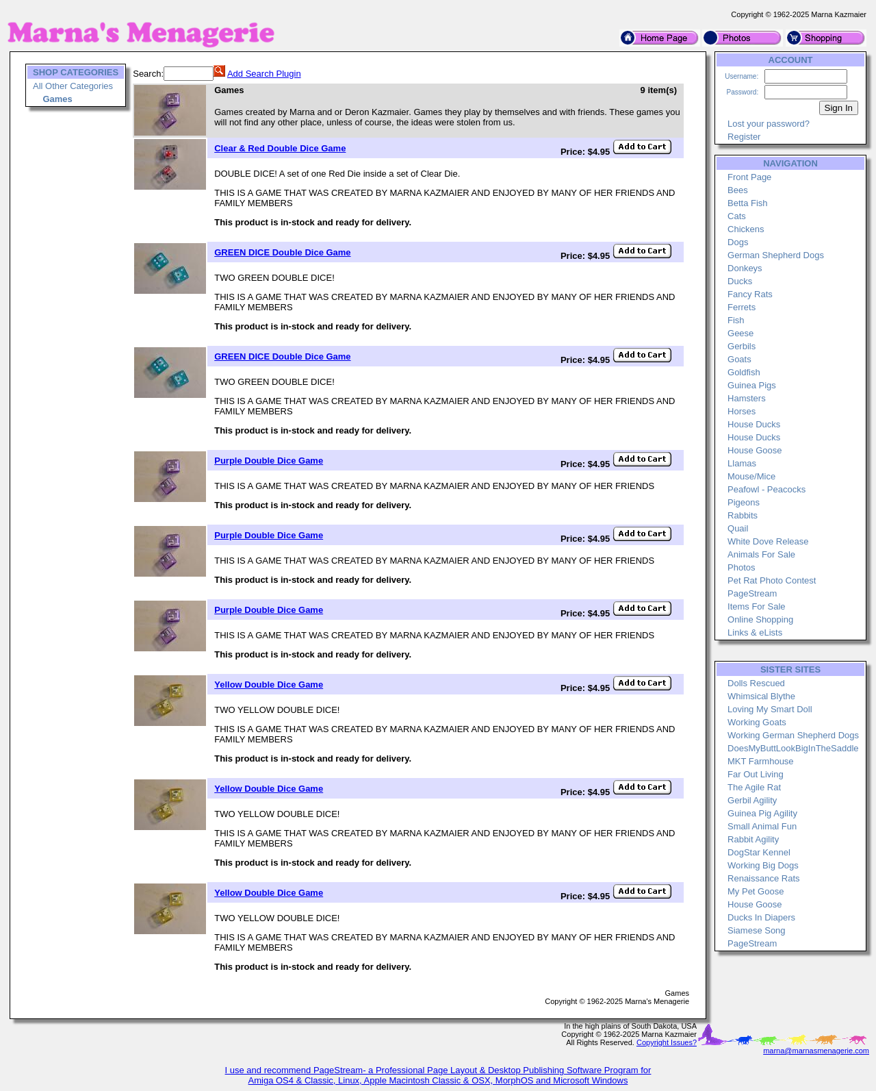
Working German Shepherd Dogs (793, 735)
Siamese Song (756, 930)
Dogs (737, 242)
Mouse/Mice (751, 476)
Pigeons (743, 502)
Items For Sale (756, 606)
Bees (737, 190)
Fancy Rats (750, 294)
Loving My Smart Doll (769, 709)
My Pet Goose (755, 891)
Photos (741, 567)
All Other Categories (73, 86)
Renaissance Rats (763, 878)
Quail (737, 528)
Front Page (749, 177)
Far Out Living (755, 774)
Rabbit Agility (753, 839)
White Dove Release (768, 541)
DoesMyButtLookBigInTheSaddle (793, 748)
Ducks (739, 281)
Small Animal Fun (762, 826)
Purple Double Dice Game (268, 460)
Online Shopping (760, 619)
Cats (736, 216)
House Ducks (753, 424)
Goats (739, 359)
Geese (740, 333)
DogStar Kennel (758, 852)
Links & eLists (754, 632)
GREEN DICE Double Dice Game (282, 252)
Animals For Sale (761, 554)
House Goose (754, 450)
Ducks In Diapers (761, 917)
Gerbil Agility (752, 800)
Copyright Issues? (666, 1042)
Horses (741, 411)
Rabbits (742, 515)
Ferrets (741, 307)
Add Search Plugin (264, 73)
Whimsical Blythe (761, 696)
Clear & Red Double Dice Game (280, 148)
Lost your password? (768, 123)
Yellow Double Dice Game (268, 684)
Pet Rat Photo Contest (771, 580)
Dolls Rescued (756, 683)
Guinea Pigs (751, 385)
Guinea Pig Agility (762, 813)
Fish (736, 320)
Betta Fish (747, 203)
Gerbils (741, 346)
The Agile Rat (754, 787)
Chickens (745, 229)
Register (743, 136)
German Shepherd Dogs (775, 255)
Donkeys (744, 268)
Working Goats (756, 722)
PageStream (752, 593)
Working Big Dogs (763, 865)
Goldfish (743, 372)
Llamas (741, 463)
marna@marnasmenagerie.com (816, 1050)
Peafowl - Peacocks (766, 489)
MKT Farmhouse (760, 761)
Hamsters (746, 398)
